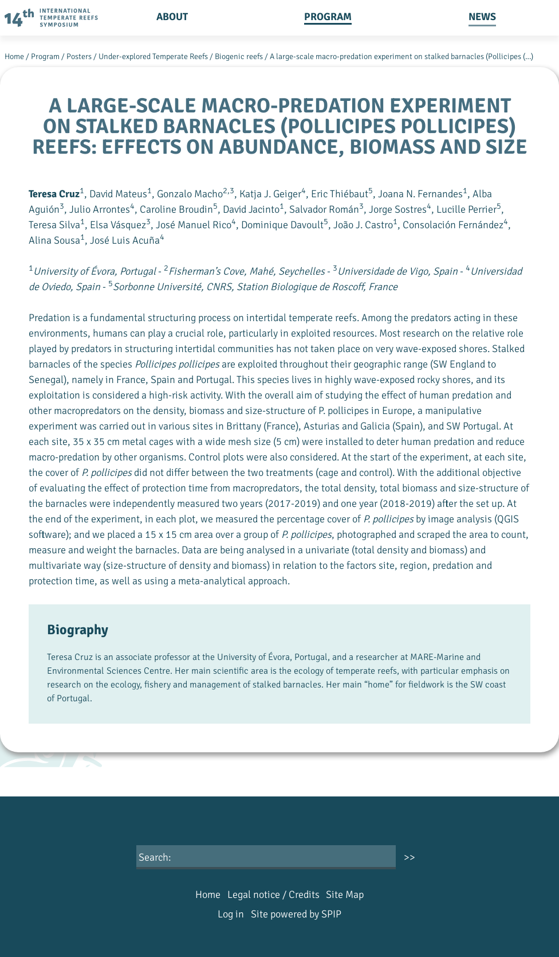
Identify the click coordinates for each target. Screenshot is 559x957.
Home (14, 56)
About (172, 16)
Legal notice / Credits (273, 894)
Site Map (345, 894)
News (482, 16)
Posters (79, 56)
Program (328, 16)
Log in (231, 914)
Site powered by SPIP (296, 914)
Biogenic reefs (239, 56)
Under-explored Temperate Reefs (153, 56)
